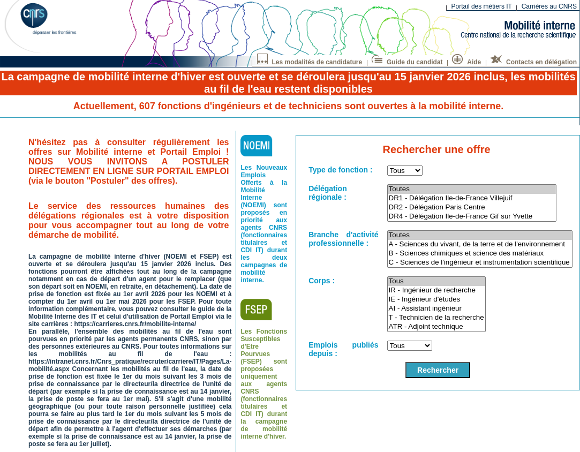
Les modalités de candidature (310, 61)
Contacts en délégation (534, 61)
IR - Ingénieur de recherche (436, 290)
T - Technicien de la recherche (436, 317)
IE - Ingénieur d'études (436, 299)
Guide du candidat (407, 61)
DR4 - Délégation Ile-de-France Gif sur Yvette (472, 216)
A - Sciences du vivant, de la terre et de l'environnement (480, 244)
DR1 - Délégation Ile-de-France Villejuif (472, 198)
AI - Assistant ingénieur (436, 308)
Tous (436, 281)
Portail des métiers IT (481, 6)
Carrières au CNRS (549, 6)
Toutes (472, 189)
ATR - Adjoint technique (436, 327)
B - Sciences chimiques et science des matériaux (480, 253)
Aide (466, 61)
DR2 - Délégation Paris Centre (472, 207)
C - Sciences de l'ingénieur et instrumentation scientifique (480, 262)
